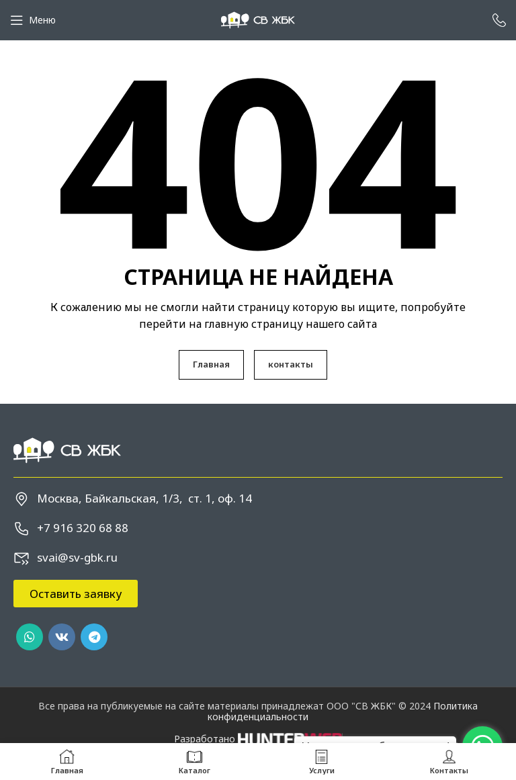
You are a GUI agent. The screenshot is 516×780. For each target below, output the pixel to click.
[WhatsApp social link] (29, 636)
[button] (75, 593)
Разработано (258, 738)
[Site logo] (258, 19)
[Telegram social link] (94, 636)
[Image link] (67, 449)
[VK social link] (61, 636)
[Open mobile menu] (32, 20)
